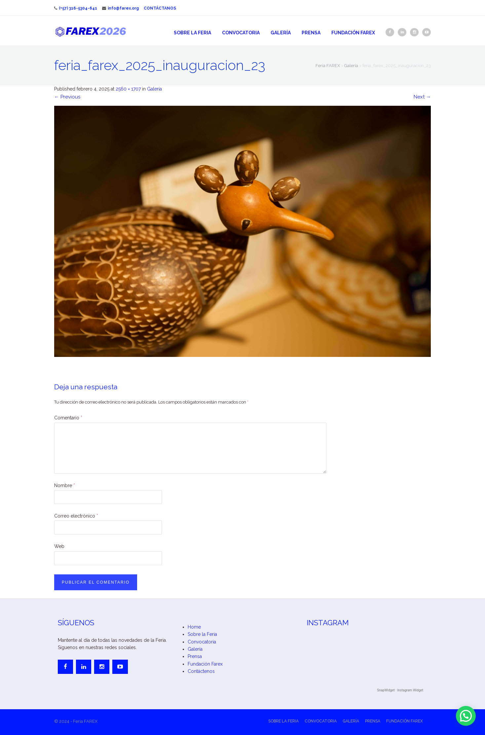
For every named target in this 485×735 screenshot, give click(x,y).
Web (59, 546)
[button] (466, 716)
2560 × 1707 (128, 89)
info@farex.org (120, 8)
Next (422, 97)
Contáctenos (201, 671)
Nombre (64, 485)
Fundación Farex (353, 32)
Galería (281, 32)
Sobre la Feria (192, 32)
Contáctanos (160, 8)
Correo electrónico (76, 516)
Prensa (311, 32)
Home (194, 627)
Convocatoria (241, 32)
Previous (67, 97)
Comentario (68, 417)
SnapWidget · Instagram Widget (400, 690)
